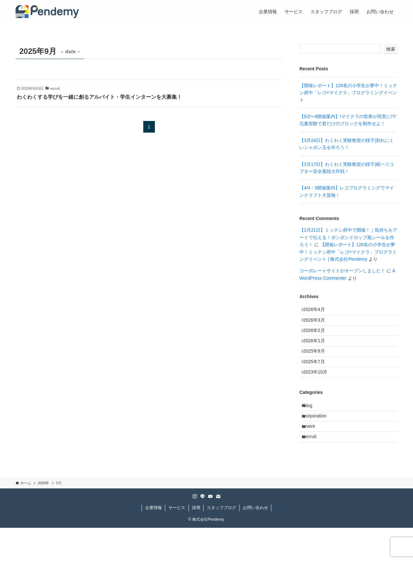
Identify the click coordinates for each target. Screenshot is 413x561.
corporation (318, 441)
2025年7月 (317, 378)
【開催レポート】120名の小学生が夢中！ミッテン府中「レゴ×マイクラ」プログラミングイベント (348, 93)
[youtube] (210, 530)
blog (311, 428)
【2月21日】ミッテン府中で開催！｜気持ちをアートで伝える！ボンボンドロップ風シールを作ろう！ (348, 237)
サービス (176, 540)
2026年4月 (317, 311)
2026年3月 (317, 324)
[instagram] (195, 530)
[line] (203, 530)
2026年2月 (317, 337)
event (312, 454)
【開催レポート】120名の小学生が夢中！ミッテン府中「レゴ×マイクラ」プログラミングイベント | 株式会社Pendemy (348, 252)
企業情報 (153, 540)
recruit (313, 468)
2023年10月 (318, 391)
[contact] (218, 530)
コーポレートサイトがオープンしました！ (342, 270)
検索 (390, 49)
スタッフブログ (221, 540)
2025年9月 (317, 364)
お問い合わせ (255, 540)
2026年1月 (317, 351)
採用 (196, 540)
